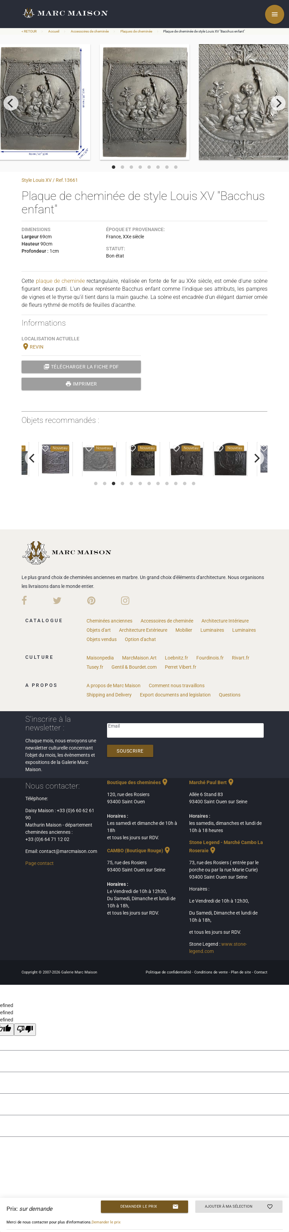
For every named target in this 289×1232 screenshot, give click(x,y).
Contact (260, 972)
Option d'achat (140, 639)
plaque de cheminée (60, 281)
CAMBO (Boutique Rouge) (139, 850)
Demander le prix (149, 1206)
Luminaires (212, 630)
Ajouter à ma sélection (239, 1206)
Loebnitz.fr (176, 658)
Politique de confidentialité (169, 972)
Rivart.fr (240, 658)
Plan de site (241, 972)
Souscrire (130, 751)
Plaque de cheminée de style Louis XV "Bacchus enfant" (204, 31)
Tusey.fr (95, 667)
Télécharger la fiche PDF (81, 367)
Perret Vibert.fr (180, 667)
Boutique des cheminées (138, 782)
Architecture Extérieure (143, 630)
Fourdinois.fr (210, 658)
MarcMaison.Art (139, 658)
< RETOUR (29, 31)
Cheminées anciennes (109, 621)
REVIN (32, 347)
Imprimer (81, 384)
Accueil (54, 31)
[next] (278, 103)
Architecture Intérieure (225, 621)
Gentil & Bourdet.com (134, 667)
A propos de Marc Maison (114, 685)
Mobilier (183, 630)
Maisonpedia (100, 658)
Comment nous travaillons (177, 685)
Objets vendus (102, 639)
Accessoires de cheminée (89, 31)
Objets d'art (99, 630)
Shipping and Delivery (109, 694)
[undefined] (25, 1029)
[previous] (10, 103)
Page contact (39, 863)
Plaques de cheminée (136, 31)
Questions (229, 694)
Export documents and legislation (175, 694)
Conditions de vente (211, 972)
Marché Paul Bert (212, 782)
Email (114, 726)
